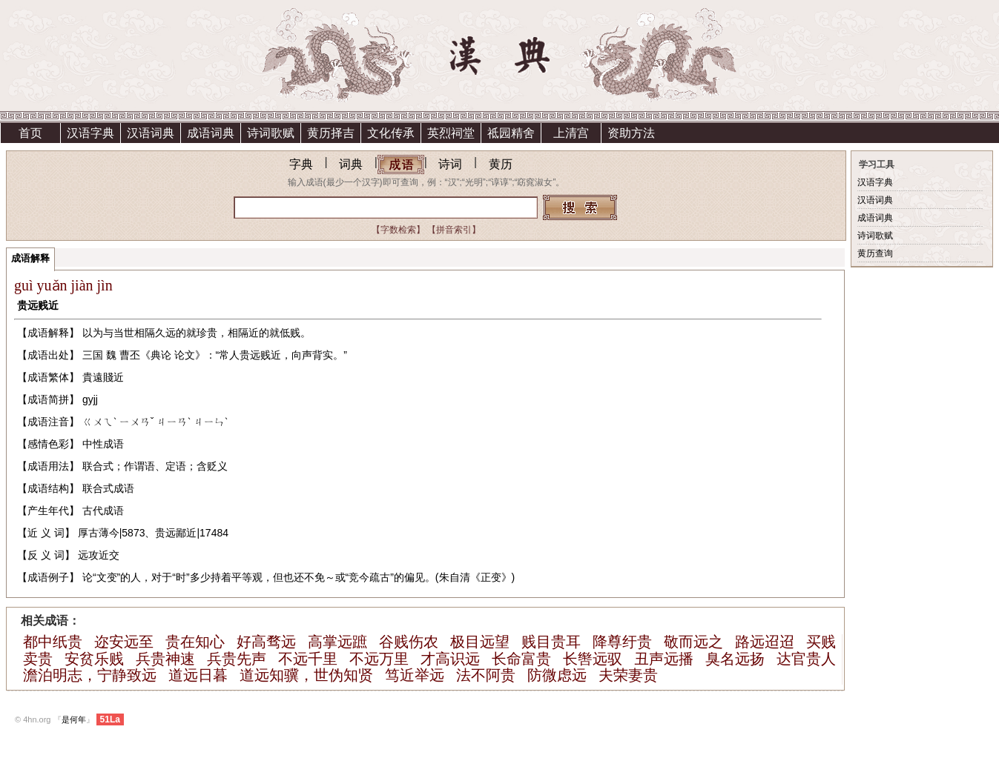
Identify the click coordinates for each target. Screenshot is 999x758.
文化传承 (391, 133)
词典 (351, 164)
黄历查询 (875, 253)
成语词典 (210, 133)
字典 (301, 164)
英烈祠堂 (451, 133)
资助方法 (631, 133)
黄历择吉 (331, 133)
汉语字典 (90, 133)
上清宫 (571, 133)
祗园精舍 (511, 133)
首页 (30, 133)
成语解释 (30, 258)
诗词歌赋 (270, 133)
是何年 (74, 719)
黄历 (500, 164)
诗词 (450, 164)
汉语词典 (150, 133)
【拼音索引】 (454, 230)
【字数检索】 (398, 230)
